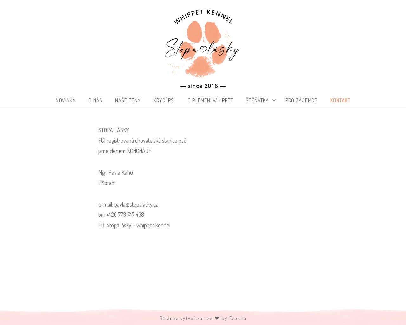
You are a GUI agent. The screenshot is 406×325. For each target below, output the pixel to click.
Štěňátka (257, 100)
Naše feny (128, 100)
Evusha (238, 318)
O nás (95, 100)
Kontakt (340, 100)
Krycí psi (164, 100)
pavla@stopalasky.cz (136, 204)
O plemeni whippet (210, 100)
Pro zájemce (301, 100)
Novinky (66, 100)
